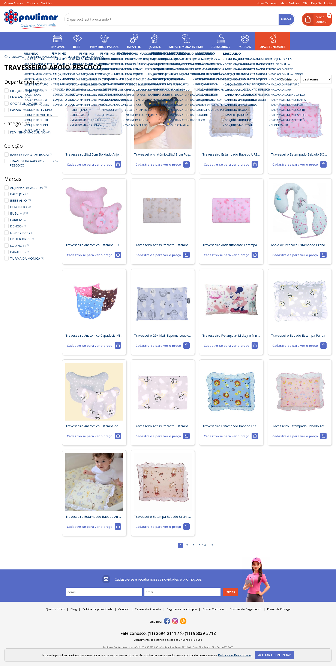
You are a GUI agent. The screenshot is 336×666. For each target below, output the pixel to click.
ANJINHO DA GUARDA (28, 187)
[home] (31, 19)
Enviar (230, 592)
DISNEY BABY (22, 232)
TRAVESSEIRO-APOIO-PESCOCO (34, 163)
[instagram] (175, 621)
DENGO (18, 226)
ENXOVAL (20, 97)
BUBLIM (19, 213)
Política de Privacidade (234, 655)
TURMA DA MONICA (27, 258)
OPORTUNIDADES (26, 103)
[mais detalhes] (94, 164)
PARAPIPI (19, 252)
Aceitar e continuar (274, 655)
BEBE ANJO (20, 200)
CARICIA (18, 220)
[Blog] (183, 621)
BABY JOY (19, 194)
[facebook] (167, 621)
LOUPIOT (19, 245)
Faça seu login (321, 3)
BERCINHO (20, 207)
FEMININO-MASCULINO (30, 132)
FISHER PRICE (22, 239)
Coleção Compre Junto (28, 90)
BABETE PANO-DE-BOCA (30, 154)
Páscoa (17, 110)
